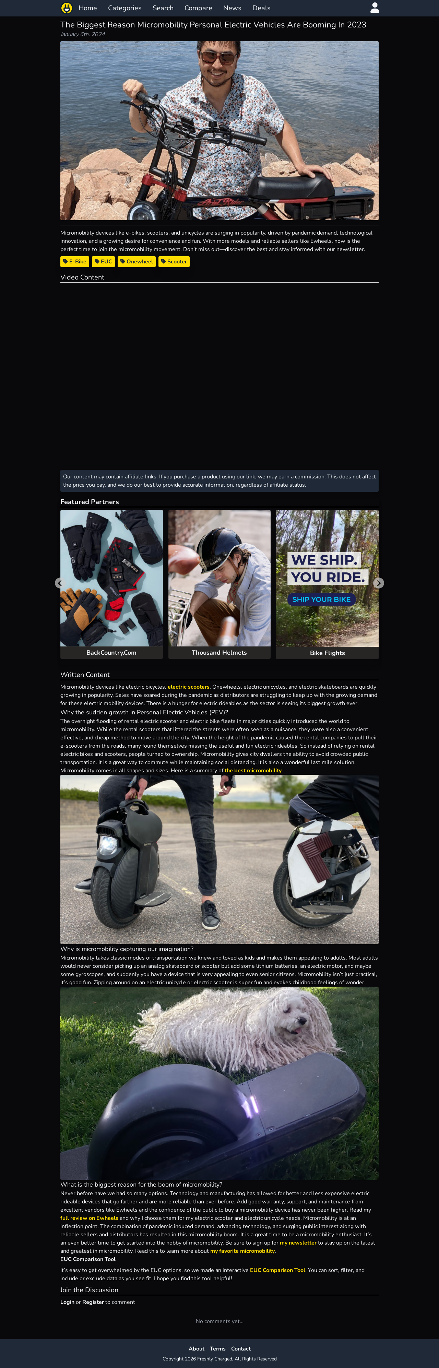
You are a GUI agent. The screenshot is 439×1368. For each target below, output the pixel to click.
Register (93, 1302)
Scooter (174, 261)
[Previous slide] (60, 583)
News (232, 8)
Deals (261, 8)
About (196, 1349)
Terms (218, 1349)
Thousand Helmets (219, 653)
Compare (198, 8)
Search (163, 8)
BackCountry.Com (111, 653)
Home (88, 8)
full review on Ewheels (89, 1218)
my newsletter (298, 1243)
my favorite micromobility (242, 1251)
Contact (241, 1349)
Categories (125, 8)
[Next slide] (378, 583)
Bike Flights (327, 653)
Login (67, 1302)
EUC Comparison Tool (277, 1270)
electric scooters (189, 687)
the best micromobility (253, 770)
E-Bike (74, 261)
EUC (103, 261)
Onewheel (136, 261)
